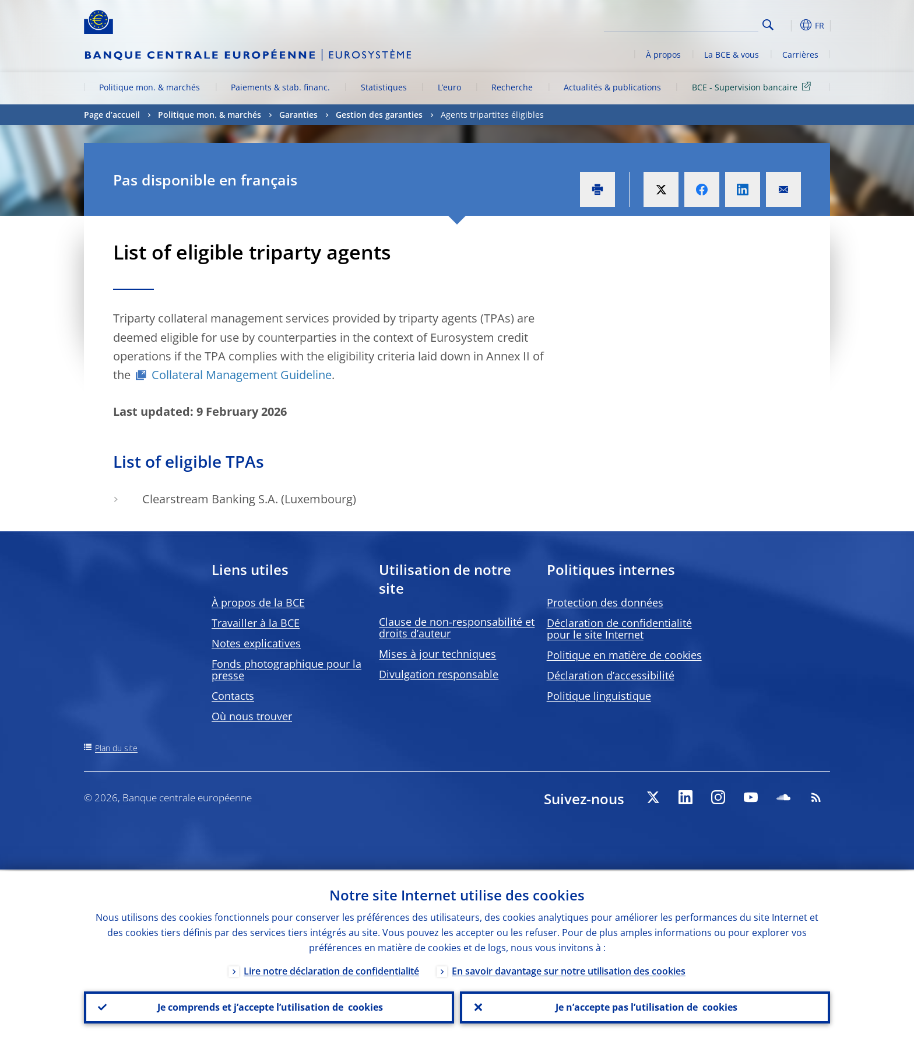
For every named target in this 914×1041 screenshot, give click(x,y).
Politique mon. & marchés (149, 87)
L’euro (449, 87)
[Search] (700, 23)
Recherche (512, 87)
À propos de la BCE (258, 602)
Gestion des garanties (379, 114)
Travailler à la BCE (256, 623)
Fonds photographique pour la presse (286, 669)
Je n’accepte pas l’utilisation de (645, 1006)
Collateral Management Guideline (242, 375)
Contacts (233, 696)
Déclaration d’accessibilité (610, 675)
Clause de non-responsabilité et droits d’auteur (457, 627)
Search (768, 25)
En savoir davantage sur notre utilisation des (569, 969)
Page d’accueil (112, 114)
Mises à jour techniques (437, 654)
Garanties (298, 114)
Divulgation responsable (438, 674)
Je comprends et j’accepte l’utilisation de (269, 1006)
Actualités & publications (612, 87)
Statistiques (384, 87)
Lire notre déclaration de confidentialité (331, 969)
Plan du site (116, 747)
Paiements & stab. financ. (280, 87)
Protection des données (605, 602)
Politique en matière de (624, 655)
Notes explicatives (256, 643)
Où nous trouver (252, 716)
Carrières (800, 54)
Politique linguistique (599, 696)
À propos (663, 54)
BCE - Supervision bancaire (753, 86)
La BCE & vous (731, 54)
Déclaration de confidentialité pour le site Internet (619, 629)
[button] (789, 25)
